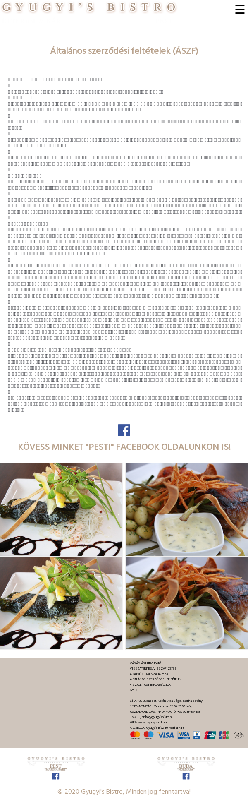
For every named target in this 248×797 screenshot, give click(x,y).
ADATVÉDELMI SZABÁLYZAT (149, 674)
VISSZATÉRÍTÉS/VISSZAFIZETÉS (153, 668)
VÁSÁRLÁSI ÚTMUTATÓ (145, 663)
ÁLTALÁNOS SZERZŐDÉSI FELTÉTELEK (155, 679)
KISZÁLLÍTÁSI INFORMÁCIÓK (150, 684)
